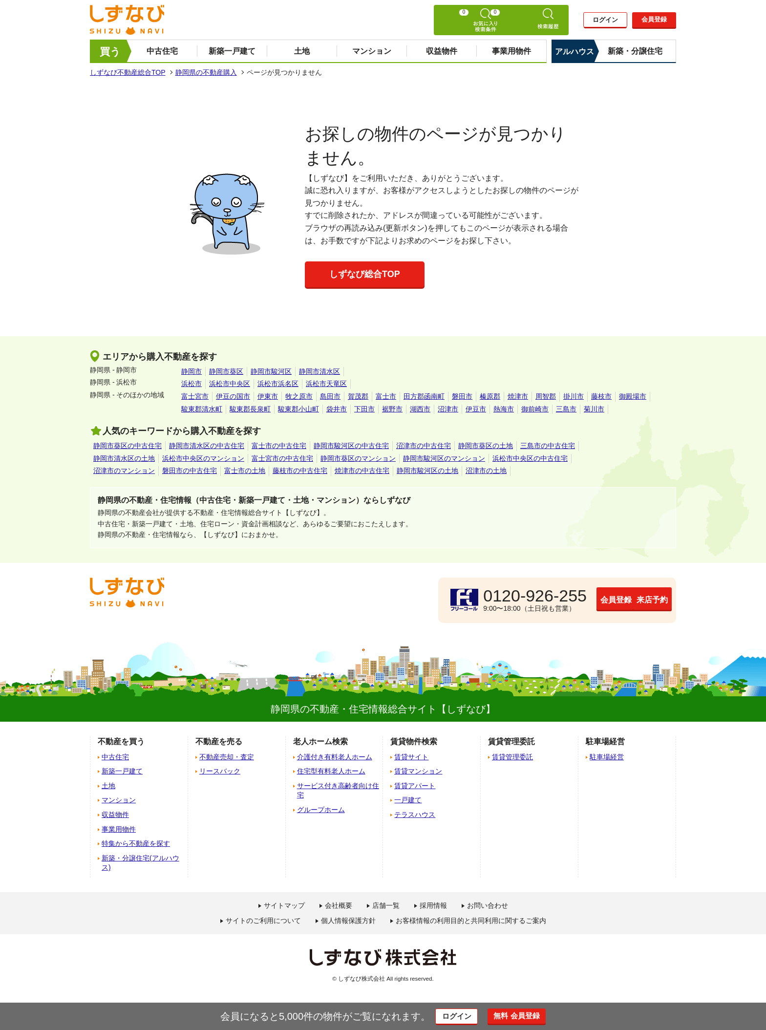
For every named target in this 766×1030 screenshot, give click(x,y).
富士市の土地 (244, 470)
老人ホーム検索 (320, 741)
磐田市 (462, 396)
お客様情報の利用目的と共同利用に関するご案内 (471, 920)
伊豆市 (476, 409)
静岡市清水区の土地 (124, 458)
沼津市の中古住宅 (423, 446)
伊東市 (267, 396)
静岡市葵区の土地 (485, 446)
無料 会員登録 (525, 1016)
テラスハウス (414, 814)
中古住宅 (162, 51)
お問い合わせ (487, 905)
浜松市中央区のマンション (203, 458)
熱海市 (503, 409)
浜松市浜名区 (277, 383)
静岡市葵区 (226, 371)
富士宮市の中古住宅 (282, 458)
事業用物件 (511, 51)
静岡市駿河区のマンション (444, 458)
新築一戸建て (232, 51)
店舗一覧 (386, 905)
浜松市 (191, 383)
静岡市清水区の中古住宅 (206, 446)
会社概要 (338, 905)
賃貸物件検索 (413, 741)
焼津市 (518, 396)
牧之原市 (299, 396)
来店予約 (624, 599)
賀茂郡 (358, 396)
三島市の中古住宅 (547, 446)
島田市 (330, 396)
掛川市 (573, 396)
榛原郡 (490, 396)
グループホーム (321, 810)
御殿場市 (632, 396)
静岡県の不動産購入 (206, 72)
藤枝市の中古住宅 (300, 470)
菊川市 (594, 409)
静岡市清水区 (319, 371)
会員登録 (654, 20)
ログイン (605, 20)
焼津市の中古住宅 (362, 470)
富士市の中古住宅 (279, 446)
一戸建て (408, 800)
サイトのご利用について (263, 920)
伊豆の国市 (233, 396)
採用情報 (433, 905)
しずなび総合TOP (364, 274)
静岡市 (191, 371)
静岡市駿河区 (271, 371)
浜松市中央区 (229, 383)
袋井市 (336, 409)
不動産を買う (121, 741)
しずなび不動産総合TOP (128, 72)
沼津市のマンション (124, 470)
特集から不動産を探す (136, 843)
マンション (371, 51)
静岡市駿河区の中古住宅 (351, 446)
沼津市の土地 (486, 470)
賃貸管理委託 (512, 757)
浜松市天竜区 (326, 383)
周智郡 (545, 396)
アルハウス (574, 51)
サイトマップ (284, 905)
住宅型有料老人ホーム (331, 771)
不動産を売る (218, 741)
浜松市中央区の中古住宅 (530, 458)
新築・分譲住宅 (635, 51)
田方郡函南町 (424, 396)
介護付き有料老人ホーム (334, 757)
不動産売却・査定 (226, 757)
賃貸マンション (418, 771)
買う (110, 51)
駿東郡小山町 (298, 409)
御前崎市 (535, 409)
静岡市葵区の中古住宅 (127, 446)
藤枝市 (601, 396)
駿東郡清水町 (201, 409)
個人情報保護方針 (348, 920)
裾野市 (392, 409)
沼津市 (448, 409)
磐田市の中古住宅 (189, 470)
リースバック (219, 771)
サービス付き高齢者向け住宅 (338, 790)
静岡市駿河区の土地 (427, 470)
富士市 (386, 396)
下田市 (364, 409)
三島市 (566, 409)
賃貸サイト (411, 757)
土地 (302, 51)
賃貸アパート (414, 786)
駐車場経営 (607, 757)
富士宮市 (195, 396)
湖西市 (420, 409)
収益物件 (441, 51)
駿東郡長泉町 (250, 409)
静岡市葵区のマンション (358, 458)
